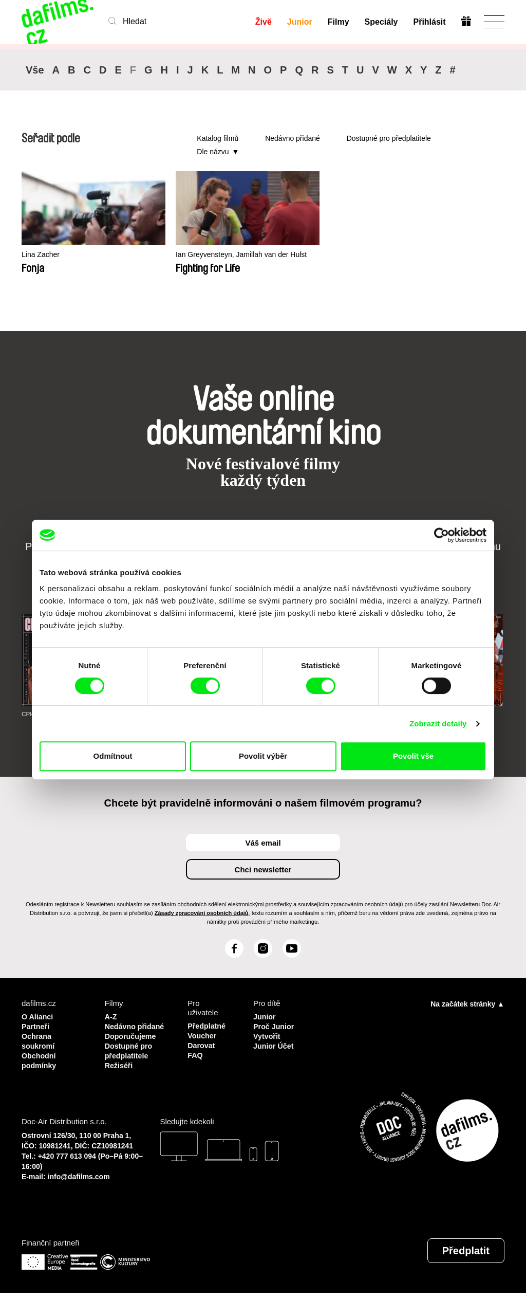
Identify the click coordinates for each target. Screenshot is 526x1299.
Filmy (338, 21)
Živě (263, 21)
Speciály (381, 21)
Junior (299, 21)
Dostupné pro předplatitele (389, 138)
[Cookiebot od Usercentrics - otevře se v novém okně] (441, 535)
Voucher (202, 1035)
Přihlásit (429, 21)
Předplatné (207, 1025)
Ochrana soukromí (39, 1040)
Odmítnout (113, 756)
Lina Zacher (42, 254)
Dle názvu (213, 152)
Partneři (36, 1025)
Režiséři (120, 1072)
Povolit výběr (263, 756)
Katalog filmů (217, 138)
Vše (35, 70)
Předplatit (466, 1257)
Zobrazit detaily (438, 723)
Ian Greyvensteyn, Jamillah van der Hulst (198, 259)
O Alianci (38, 1016)
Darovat (201, 1044)
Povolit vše (413, 756)
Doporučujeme (132, 1044)
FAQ (195, 1053)
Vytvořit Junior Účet (274, 1040)
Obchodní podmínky (40, 1058)
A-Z (111, 1016)
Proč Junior (274, 1025)
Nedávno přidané (292, 138)
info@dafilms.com (79, 1183)
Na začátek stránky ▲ (467, 1004)
